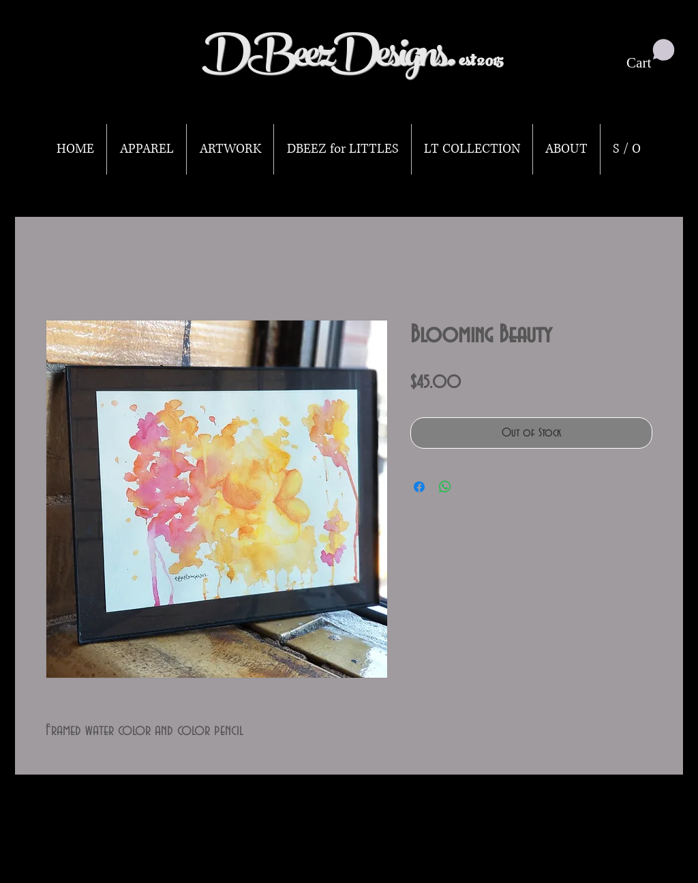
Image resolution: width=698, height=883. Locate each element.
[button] (650, 55)
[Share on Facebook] (419, 487)
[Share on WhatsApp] (445, 487)
